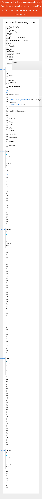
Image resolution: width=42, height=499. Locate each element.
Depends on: (13, 138)
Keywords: (12, 134)
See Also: (12, 145)
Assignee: (12, 51)
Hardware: (12, 116)
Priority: (9, 36)
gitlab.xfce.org (28, 10)
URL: (10, 128)
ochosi (27, 62)
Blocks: (11, 141)
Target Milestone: (14, 86)
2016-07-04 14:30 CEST (16, 104)
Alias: (11, 122)
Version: (12, 80)
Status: (8, 28)
